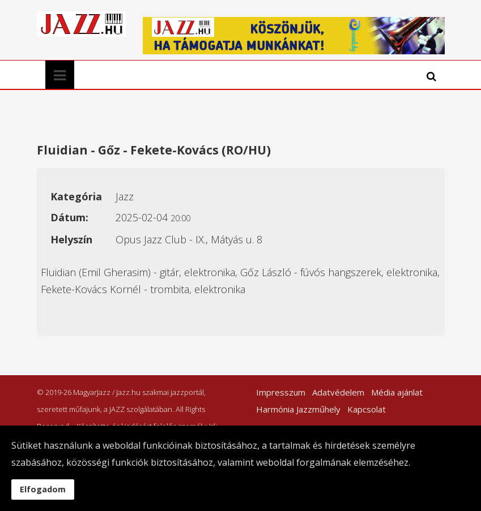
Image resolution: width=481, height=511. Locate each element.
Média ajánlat (397, 392)
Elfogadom (43, 489)
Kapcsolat (366, 409)
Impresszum (280, 392)
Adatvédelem (338, 392)
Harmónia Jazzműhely (298, 409)
